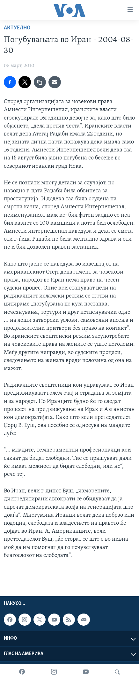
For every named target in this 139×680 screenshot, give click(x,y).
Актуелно (17, 28)
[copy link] (40, 82)
